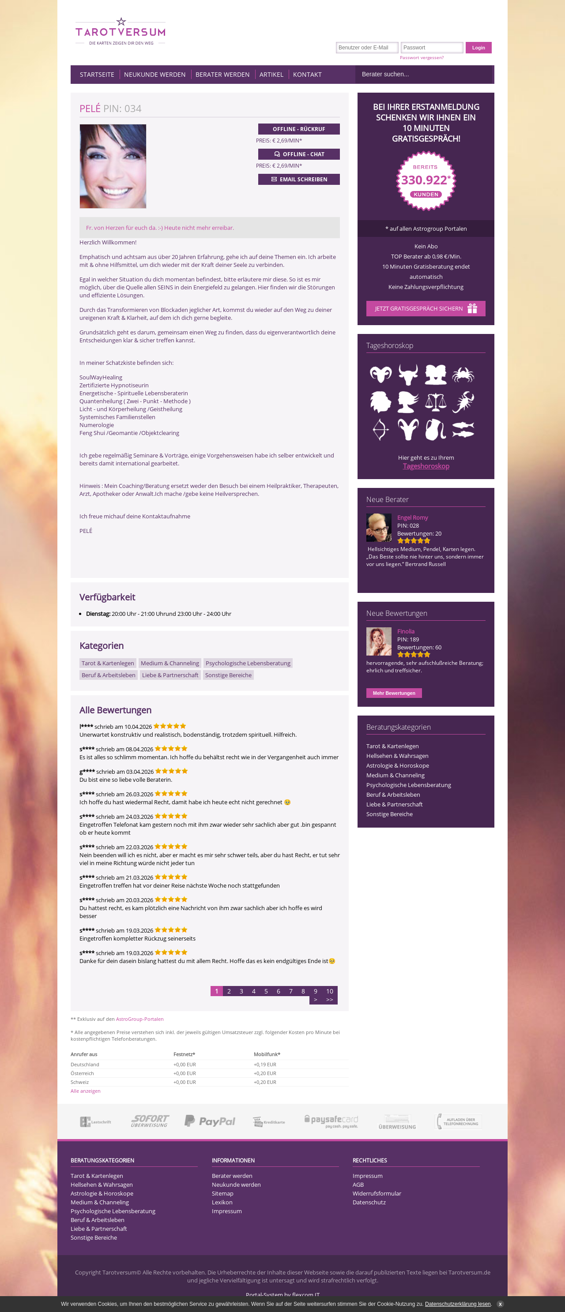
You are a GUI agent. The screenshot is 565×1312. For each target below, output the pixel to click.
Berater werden (223, 74)
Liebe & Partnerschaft (394, 804)
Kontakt (307, 74)
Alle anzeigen (86, 1090)
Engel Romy (412, 517)
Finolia (405, 631)
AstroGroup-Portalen (140, 1019)
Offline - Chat (298, 154)
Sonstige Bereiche (389, 814)
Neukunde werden (155, 74)
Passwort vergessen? (422, 57)
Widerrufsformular (377, 1193)
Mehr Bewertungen (394, 693)
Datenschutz (369, 1202)
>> (329, 999)
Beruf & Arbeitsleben (393, 794)
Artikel (271, 74)
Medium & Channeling (395, 775)
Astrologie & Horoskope (397, 765)
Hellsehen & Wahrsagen (397, 756)
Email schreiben (299, 179)
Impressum (227, 1211)
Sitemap (223, 1193)
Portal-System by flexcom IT (283, 1295)
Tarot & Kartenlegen (392, 746)
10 (329, 991)
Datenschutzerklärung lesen (458, 1304)
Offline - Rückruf (299, 129)
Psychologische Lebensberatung (408, 785)
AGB (358, 1184)
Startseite (97, 74)
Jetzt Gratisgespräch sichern (426, 309)
